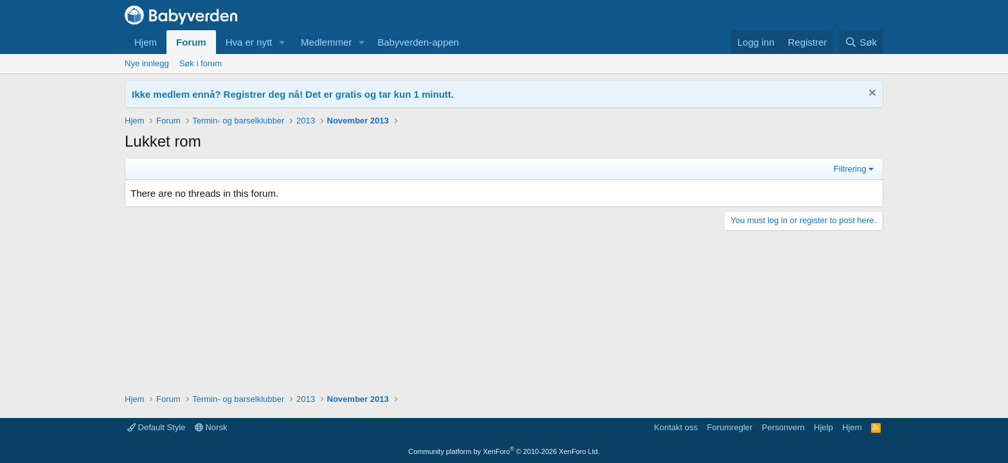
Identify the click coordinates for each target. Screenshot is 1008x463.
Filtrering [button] (850, 169)
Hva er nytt (249, 42)
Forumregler (730, 427)
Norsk (211, 427)
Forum (191, 42)
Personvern (783, 427)
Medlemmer (326, 42)
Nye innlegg (147, 63)
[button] (282, 42)
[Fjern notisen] (870, 94)
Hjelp (823, 427)
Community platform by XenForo (504, 451)
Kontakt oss (676, 427)
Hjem (145, 42)
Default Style (156, 427)
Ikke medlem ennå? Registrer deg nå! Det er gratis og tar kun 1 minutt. (293, 94)
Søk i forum (200, 63)
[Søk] (860, 42)
